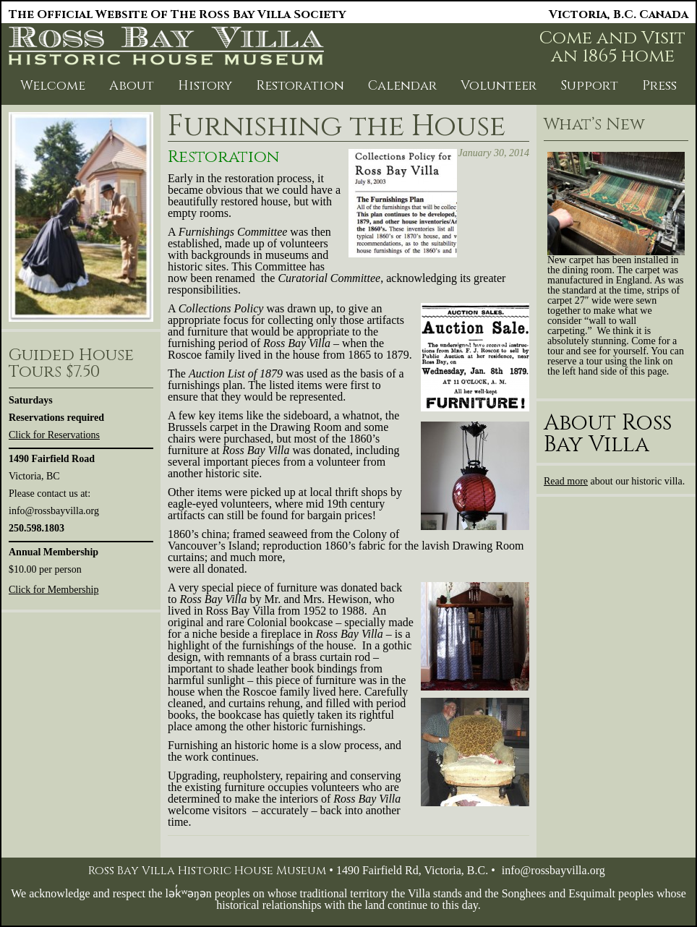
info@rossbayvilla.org (553, 870)
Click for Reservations (54, 435)
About (131, 86)
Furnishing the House (336, 126)
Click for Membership (53, 589)
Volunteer (498, 86)
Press (659, 86)
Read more (566, 481)
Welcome (52, 86)
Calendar (402, 86)
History (205, 86)
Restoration (300, 86)
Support (589, 86)
